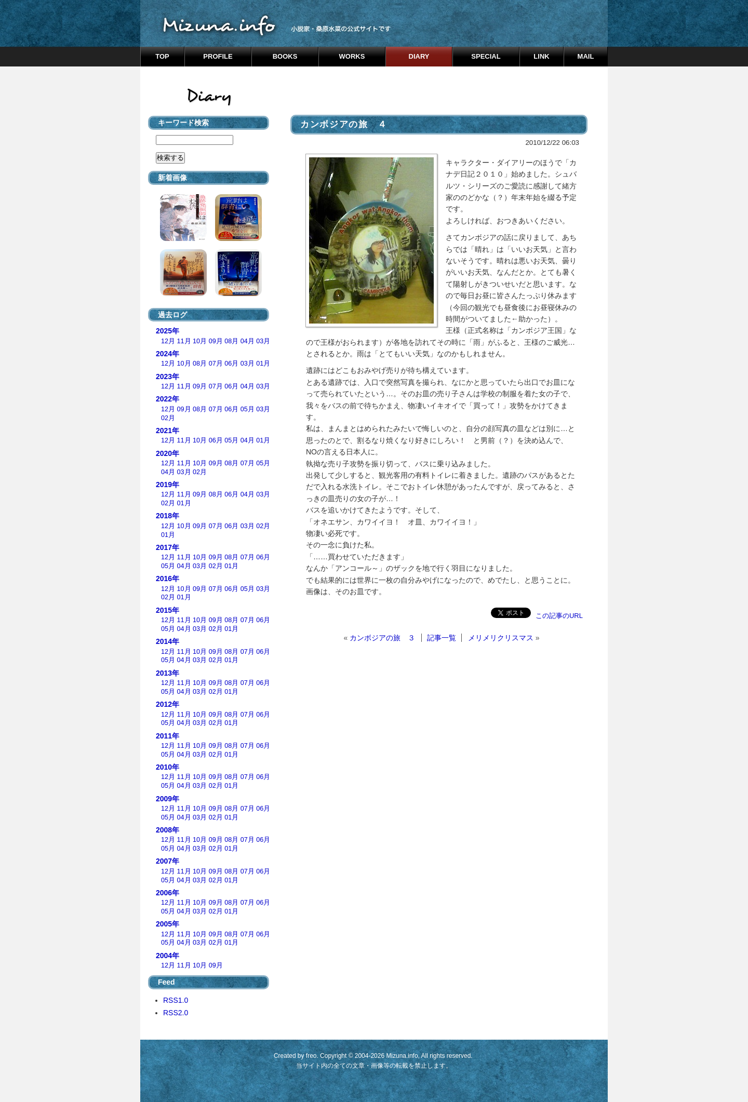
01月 (263, 363)
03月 (263, 341)
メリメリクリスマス (500, 638)
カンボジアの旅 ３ (382, 638)
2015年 (167, 610)
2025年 (167, 331)
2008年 (167, 830)
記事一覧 (441, 638)
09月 (216, 341)
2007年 (167, 861)
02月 (168, 418)
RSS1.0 (175, 1000)
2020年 (167, 453)
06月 (231, 363)
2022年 (167, 399)
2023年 (167, 376)
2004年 (167, 955)
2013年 (167, 673)
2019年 (167, 484)
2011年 (167, 736)
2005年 (167, 924)
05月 (248, 409)
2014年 (167, 641)
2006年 (167, 893)
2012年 (167, 704)
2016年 (167, 578)
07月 (216, 363)
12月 (168, 341)
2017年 (167, 547)
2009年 (167, 799)
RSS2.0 (175, 1013)
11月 (184, 341)
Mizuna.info (402, 1055)
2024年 (167, 354)
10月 (200, 341)
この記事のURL (559, 616)
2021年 (167, 430)
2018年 (167, 516)
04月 (248, 341)
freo (311, 1055)
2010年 (167, 767)
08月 (231, 341)
